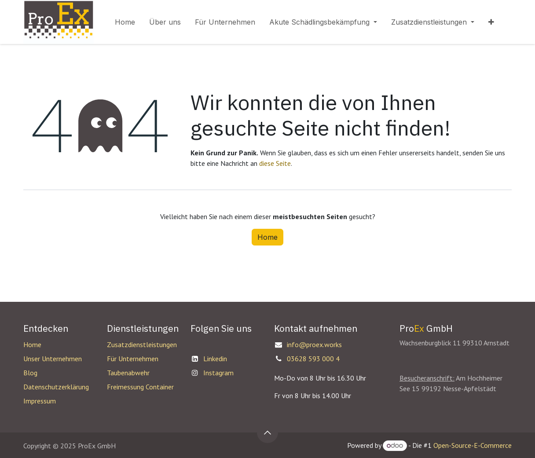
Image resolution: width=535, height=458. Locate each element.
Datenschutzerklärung (56, 386)
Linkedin (215, 358)
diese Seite (275, 163)
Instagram (218, 372)
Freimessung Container (140, 386)
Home (267, 237)
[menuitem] (125, 22)
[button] (267, 432)
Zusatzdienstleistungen (142, 344)
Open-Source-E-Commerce (472, 445)
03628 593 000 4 (313, 358)
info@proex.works (314, 344)
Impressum (39, 400)
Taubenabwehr (128, 372)
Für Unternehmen (132, 358)
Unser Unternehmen (52, 358)
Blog (30, 372)
